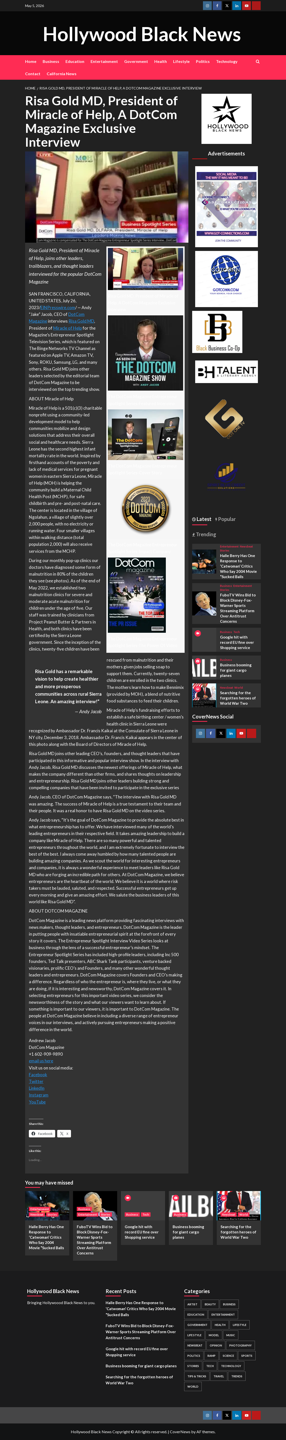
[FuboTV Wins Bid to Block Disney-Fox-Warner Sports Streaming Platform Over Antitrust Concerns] (204, 602)
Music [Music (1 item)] (230, 1335)
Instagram (38, 1095)
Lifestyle (181, 61)
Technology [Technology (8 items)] (231, 1366)
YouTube (37, 1102)
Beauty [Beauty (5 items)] (210, 1304)
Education (74, 61)
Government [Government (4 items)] (197, 1324)
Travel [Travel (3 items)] (218, 1376)
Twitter (36, 1081)
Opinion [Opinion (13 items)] (216, 1345)
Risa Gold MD (81, 321)
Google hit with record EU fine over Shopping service (237, 642)
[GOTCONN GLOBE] (226, 278)
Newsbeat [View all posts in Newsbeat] (246, 546)
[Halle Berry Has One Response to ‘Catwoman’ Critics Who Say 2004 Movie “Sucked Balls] (204, 561)
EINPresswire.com (57, 307)
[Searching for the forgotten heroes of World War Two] (204, 694)
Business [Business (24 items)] (229, 1304)
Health (160, 61)
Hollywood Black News (141, 33)
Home (30, 61)
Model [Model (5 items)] (214, 1335)
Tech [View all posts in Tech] (236, 632)
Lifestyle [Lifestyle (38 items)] (239, 1324)
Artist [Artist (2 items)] (192, 1304)
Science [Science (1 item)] (228, 1355)
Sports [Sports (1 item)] (246, 1355)
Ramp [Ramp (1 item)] (211, 1355)
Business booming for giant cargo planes (236, 670)
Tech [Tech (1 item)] (210, 1366)
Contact (32, 73)
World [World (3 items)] (192, 1386)
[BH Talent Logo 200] (226, 371)
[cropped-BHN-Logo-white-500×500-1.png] (226, 118)
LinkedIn (36, 1088)
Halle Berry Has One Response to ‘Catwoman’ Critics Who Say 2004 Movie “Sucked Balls (238, 566)
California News (62, 73)
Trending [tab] (205, 534)
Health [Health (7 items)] (220, 1324)
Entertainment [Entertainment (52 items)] (223, 1314)
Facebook (38, 1074)
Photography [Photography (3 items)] (240, 1345)
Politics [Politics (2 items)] (193, 1355)
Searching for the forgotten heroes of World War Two (238, 697)
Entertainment (104, 61)
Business (51, 61)
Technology (227, 61)
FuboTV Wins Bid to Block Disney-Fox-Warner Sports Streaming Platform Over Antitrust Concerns (141, 1331)
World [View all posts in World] (238, 687)
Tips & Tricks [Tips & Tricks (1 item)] (196, 1376)
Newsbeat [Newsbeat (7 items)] (194, 1345)
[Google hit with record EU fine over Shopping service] (143, 1205)
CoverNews (180, 1431)
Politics (203, 61)
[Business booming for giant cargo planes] (204, 667)
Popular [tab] (226, 519)
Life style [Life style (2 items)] (194, 1335)
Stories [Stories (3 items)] (193, 1366)
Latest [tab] (203, 519)
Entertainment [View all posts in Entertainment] (229, 546)
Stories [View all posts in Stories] (224, 550)
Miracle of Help (67, 328)
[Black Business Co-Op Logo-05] (217, 331)
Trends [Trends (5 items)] (236, 1376)
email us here (41, 1060)
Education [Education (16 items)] (195, 1314)
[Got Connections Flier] (226, 206)
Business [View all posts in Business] (226, 585)
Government (136, 61)
